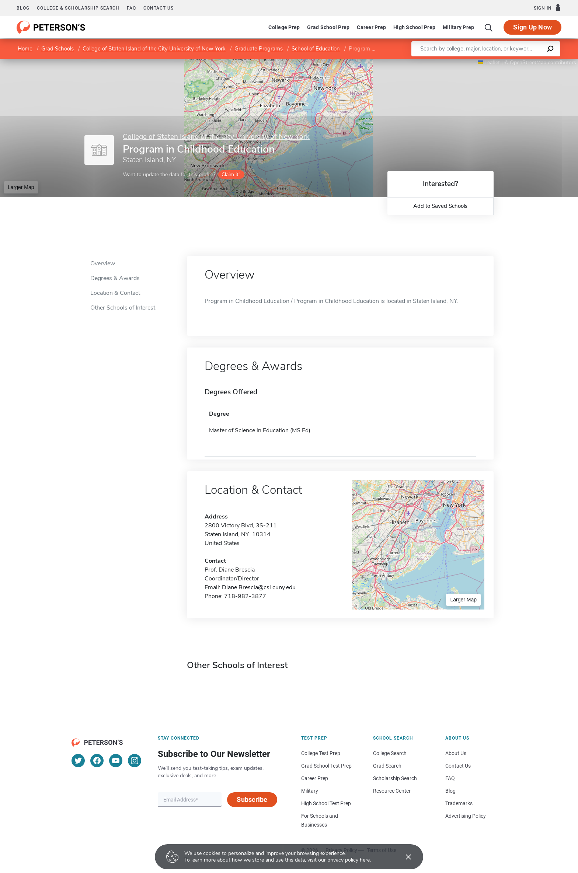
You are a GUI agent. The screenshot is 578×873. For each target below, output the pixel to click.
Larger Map (21, 187)
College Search (390, 753)
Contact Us (458, 766)
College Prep (284, 27)
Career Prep (371, 27)
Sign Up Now (532, 27)
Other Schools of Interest (122, 308)
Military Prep (458, 27)
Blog (23, 8)
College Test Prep (320, 753)
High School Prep (414, 27)
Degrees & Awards (115, 278)
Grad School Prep (328, 27)
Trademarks (459, 803)
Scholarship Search (395, 778)
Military (309, 791)
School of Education (316, 48)
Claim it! (231, 174)
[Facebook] (97, 760)
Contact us (158, 8)
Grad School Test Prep (326, 766)
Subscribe (252, 799)
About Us (455, 753)
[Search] (488, 27)
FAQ (131, 8)
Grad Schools (57, 48)
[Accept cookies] (403, 856)
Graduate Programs (258, 48)
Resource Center (392, 791)
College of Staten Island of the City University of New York (154, 48)
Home (25, 48)
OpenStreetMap (528, 62)
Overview (102, 263)
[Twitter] (78, 760)
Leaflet (489, 62)
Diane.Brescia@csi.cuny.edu (259, 587)
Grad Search (387, 766)
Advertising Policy (465, 816)
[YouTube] (115, 760)
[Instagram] (134, 760)
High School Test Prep (326, 803)
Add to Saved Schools (440, 206)
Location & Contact (115, 293)
